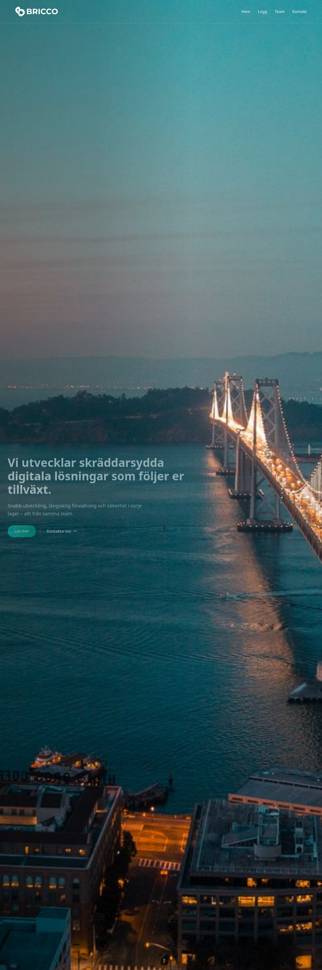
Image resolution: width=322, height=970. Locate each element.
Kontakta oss (62, 531)
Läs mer (21, 531)
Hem (245, 11)
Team (280, 11)
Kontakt (299, 11)
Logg (262, 11)
